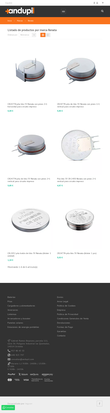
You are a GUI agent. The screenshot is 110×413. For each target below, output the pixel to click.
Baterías (11, 297)
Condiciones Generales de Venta (73, 318)
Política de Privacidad (67, 314)
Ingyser (29, 403)
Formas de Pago (65, 327)
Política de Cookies (66, 305)
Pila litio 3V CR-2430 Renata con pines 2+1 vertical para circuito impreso (76, 180)
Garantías (61, 331)
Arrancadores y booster (19, 318)
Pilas (10, 301)
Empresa (61, 310)
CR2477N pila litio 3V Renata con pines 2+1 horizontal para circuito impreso (27, 105)
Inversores (13, 310)
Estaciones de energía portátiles (23, 327)
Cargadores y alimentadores (21, 305)
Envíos (60, 297)
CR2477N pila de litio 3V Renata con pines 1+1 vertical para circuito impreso (78, 105)
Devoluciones (63, 323)
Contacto (61, 335)
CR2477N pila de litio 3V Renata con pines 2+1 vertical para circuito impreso (29, 180)
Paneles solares (15, 323)
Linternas (12, 314)
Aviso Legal (62, 301)
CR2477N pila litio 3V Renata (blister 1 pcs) (77, 253)
